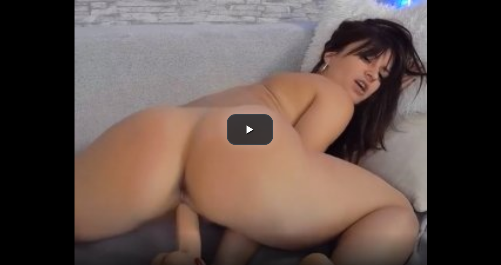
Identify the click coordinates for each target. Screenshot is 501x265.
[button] (250, 129)
